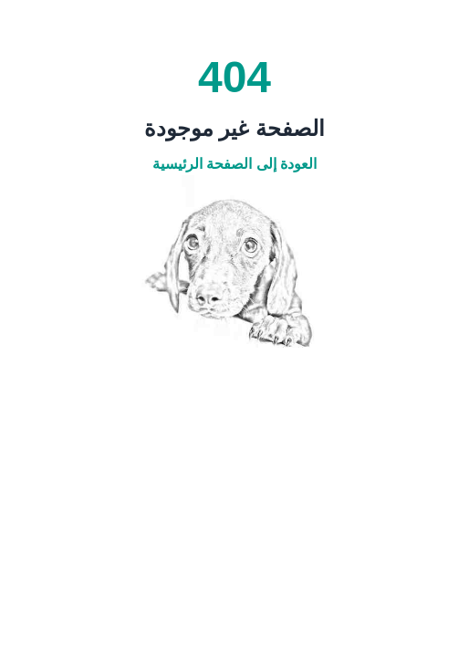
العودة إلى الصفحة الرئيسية (234, 164)
